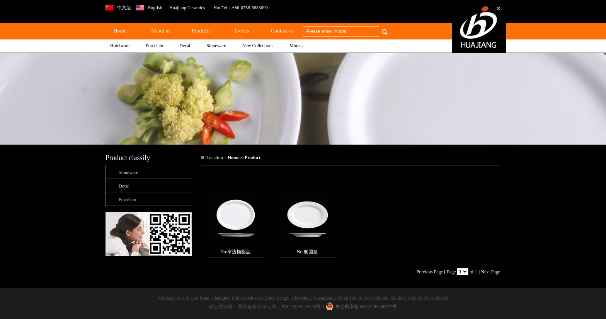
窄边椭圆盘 (238, 251)
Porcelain (127, 199)
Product (252, 157)
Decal (124, 186)
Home (234, 157)
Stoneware (128, 172)
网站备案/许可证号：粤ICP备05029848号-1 (282, 306)
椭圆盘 (311, 251)
